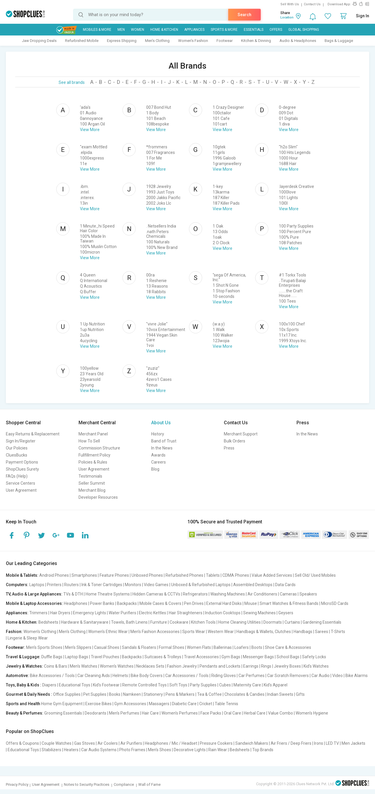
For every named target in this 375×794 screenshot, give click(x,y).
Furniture (158, 622)
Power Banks (102, 603)
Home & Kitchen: (22, 622)
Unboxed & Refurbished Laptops (201, 584)
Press (229, 448)
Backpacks (127, 603)
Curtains (292, 622)
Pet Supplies (94, 694)
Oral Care (232, 713)
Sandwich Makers (251, 743)
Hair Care (150, 713)
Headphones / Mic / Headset (171, 743)
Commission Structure (99, 448)
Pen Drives (194, 603)
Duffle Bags (51, 656)
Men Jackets (353, 743)
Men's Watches (83, 666)
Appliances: (17, 612)
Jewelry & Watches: (24, 666)
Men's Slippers (78, 647)
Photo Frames (132, 749)
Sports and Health (23, 703)
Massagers (159, 703)
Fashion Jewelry (182, 666)
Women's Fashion (193, 40)
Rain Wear (217, 749)
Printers (54, 584)
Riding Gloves (223, 675)
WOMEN (137, 30)
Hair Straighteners (185, 612)
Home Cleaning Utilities (239, 622)
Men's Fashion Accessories (155, 631)
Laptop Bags (76, 656)
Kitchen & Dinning (256, 40)
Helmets (120, 675)
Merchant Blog (92, 490)
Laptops (36, 584)
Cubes (225, 685)
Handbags (303, 631)
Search (244, 14)
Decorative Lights (190, 749)
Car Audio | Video (327, 675)
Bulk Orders (234, 441)
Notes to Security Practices (86, 784)
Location (287, 17)
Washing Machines (227, 594)
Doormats (272, 622)
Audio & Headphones (297, 40)
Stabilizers (51, 749)
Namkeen (132, 694)
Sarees (321, 631)
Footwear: (15, 647)
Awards (158, 455)
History (157, 434)
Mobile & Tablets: (22, 575)
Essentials (253, 30)
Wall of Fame (149, 784)
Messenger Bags (258, 656)
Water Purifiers (122, 612)
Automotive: (17, 675)
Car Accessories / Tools (187, 675)
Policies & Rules (93, 462)
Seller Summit (92, 483)
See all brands (72, 82)
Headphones (75, 603)
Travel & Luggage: (23, 656)
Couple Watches (56, 743)
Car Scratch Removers (288, 675)
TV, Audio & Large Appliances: (34, 594)
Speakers (308, 594)
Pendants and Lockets (220, 666)
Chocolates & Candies (244, 694)
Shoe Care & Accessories (288, 647)
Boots (256, 647)
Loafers (241, 647)
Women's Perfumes (179, 713)
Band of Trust (163, 441)
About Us (161, 422)
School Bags (288, 656)
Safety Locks (314, 656)
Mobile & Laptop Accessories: (34, 603)
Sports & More (224, 30)
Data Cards (285, 584)
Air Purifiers (131, 743)
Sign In (362, 15)
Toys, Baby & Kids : (23, 685)
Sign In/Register (20, 441)
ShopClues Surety (22, 469)
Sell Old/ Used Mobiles (315, 575)
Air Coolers (108, 743)
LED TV (332, 743)
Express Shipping (122, 40)
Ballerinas (223, 647)
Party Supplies (203, 685)
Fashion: (14, 631)
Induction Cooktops (223, 612)
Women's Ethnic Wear (108, 631)
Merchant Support (241, 434)
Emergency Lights (89, 612)
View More (90, 129)
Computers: (17, 584)
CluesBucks (16, 455)
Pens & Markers (180, 694)
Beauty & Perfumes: (24, 713)
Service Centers (20, 483)
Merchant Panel (93, 434)
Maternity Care (247, 685)
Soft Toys (178, 685)
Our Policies (17, 448)
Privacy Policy (17, 784)
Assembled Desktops (252, 584)
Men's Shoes (159, 749)
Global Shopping (303, 30)
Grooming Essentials (63, 713)
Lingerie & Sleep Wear (28, 638)
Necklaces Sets (150, 666)
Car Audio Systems (99, 749)
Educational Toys (74, 685)
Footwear (225, 40)
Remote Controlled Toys (144, 685)
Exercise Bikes (98, 703)
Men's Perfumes (124, 713)
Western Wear (221, 631)
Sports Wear (193, 631)
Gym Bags (230, 656)
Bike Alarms (356, 675)
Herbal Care (254, 713)
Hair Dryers (60, 612)
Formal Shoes (171, 647)
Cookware (179, 622)
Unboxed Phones (147, 575)
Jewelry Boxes (287, 666)
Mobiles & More (97, 30)
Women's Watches (117, 666)
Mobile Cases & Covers (160, 603)
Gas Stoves (84, 743)
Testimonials (90, 476)
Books (114, 694)
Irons (318, 743)
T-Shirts (338, 631)
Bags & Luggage (339, 40)
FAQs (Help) (17, 476)
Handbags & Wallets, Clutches (263, 631)
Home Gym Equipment (62, 703)
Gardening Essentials (322, 622)
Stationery (153, 694)
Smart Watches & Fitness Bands (289, 603)
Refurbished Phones (184, 575)
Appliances (194, 30)
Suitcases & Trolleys (162, 656)
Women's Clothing (39, 631)
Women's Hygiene (312, 713)
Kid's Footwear (106, 685)
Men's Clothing (157, 40)
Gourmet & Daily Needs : (29, 694)
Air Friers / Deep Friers (291, 743)
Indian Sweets (280, 694)
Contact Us (312, 4)
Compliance (124, 784)
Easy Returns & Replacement (32, 434)
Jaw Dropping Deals (39, 40)
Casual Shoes (106, 647)
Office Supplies (67, 694)
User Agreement (21, 490)
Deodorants (95, 713)
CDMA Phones (235, 575)
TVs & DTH (73, 594)
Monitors (133, 584)
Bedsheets (48, 622)
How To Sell (89, 441)
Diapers (49, 685)
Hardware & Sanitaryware (84, 622)
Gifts (300, 694)
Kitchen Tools (203, 622)
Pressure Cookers (216, 743)
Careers (158, 462)
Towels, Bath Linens (129, 622)
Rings (266, 666)
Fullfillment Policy (94, 455)
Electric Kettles (152, 612)
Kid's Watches (316, 666)
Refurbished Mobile (81, 40)
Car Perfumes (251, 675)
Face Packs (210, 713)
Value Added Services (272, 575)
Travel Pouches (105, 656)
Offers (276, 30)
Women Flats (199, 647)
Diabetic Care (184, 703)
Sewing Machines (259, 612)
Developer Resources (98, 497)
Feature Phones (114, 575)
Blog (155, 469)
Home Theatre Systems (108, 594)
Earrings (250, 666)
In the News (162, 448)
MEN (121, 30)
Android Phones (54, 575)
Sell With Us (289, 4)
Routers (71, 584)
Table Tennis (226, 703)
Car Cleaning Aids (93, 675)
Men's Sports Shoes (44, 647)
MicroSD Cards (334, 603)
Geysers (285, 612)
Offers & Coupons (22, 743)
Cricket (205, 703)
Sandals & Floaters (139, 647)
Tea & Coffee (209, 694)
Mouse (250, 603)
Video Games (156, 584)
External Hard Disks (224, 603)
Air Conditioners (262, 594)
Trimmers (38, 612)
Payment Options (22, 462)
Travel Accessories (201, 656)
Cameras (288, 594)
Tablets (213, 575)
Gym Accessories (130, 703)
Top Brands (262, 749)
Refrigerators (195, 594)
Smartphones (84, 575)
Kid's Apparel (275, 685)
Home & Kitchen (164, 30)
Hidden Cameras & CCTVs (156, 594)
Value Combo (280, 713)
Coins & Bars (55, 666)
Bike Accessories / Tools (52, 675)
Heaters (71, 749)
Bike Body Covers (147, 675)
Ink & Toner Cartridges (101, 584)
